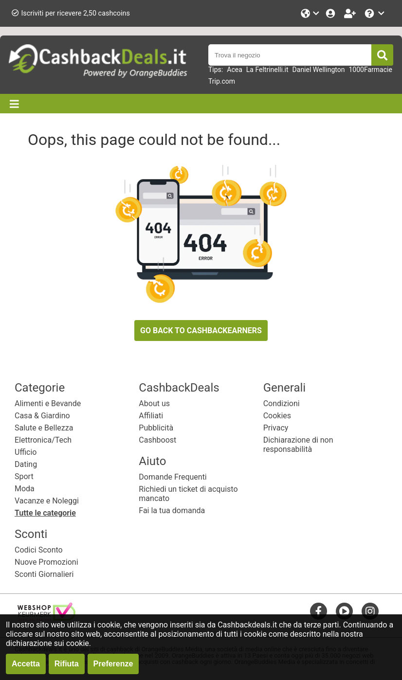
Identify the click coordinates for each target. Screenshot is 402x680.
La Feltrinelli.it (267, 69)
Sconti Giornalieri (44, 574)
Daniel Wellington (318, 69)
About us (154, 403)
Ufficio (26, 452)
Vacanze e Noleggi (47, 500)
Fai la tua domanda (172, 510)
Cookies (277, 415)
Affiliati (151, 415)
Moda (25, 488)
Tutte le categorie (45, 513)
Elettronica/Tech (43, 440)
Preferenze (113, 664)
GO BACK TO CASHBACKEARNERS (201, 330)
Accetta (26, 664)
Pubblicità (156, 427)
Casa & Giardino (42, 415)
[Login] (331, 13)
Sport (24, 476)
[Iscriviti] (351, 13)
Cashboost (157, 440)
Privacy (276, 427)
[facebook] (318, 611)
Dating (26, 464)
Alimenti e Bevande (48, 403)
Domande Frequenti (172, 477)
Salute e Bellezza (44, 427)
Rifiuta (67, 664)
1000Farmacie (370, 69)
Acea (234, 69)
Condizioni (281, 403)
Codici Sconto (39, 550)
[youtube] (344, 611)
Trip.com (221, 81)
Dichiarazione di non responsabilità (298, 444)
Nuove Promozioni (46, 562)
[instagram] (370, 611)
